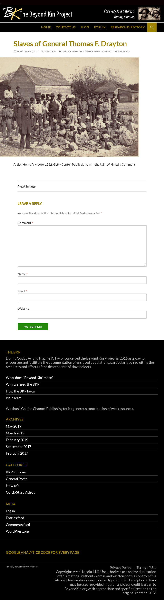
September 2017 (18, 446)
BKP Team (14, 398)
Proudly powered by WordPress (22, 566)
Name (22, 274)
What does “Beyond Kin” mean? (29, 377)
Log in (10, 511)
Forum (100, 27)
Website (23, 308)
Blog (85, 27)
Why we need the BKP (22, 384)
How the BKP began (21, 391)
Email (22, 291)
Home (46, 27)
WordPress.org (17, 531)
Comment (25, 223)
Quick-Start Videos (20, 492)
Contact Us (66, 27)
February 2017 (17, 453)
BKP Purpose (16, 472)
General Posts (16, 479)
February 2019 (17, 440)
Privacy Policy (120, 567)
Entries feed (15, 518)
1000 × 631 (50, 51)
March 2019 (15, 433)
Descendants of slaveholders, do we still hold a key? (96, 51)
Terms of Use (146, 567)
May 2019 (13, 426)
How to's (12, 485)
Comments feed (18, 524)
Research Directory (128, 27)
